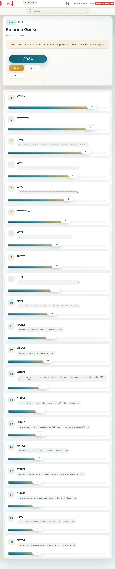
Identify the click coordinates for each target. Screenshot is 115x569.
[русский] (67, 3)
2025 (32, 68)
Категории (30, 2)
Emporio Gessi (21, 29)
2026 (16, 75)
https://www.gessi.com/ (16, 35)
